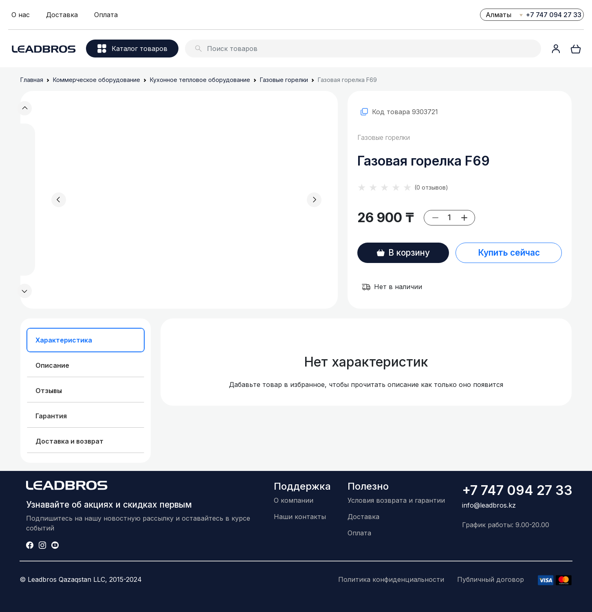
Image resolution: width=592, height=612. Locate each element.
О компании (293, 500)
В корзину (403, 252)
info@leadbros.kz (489, 505)
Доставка (62, 15)
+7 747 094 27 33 (553, 14)
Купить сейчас (509, 252)
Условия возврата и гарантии (396, 500)
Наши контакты (300, 517)
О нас (20, 15)
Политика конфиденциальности (391, 579)
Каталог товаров (132, 48)
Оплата (106, 15)
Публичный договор (490, 579)
